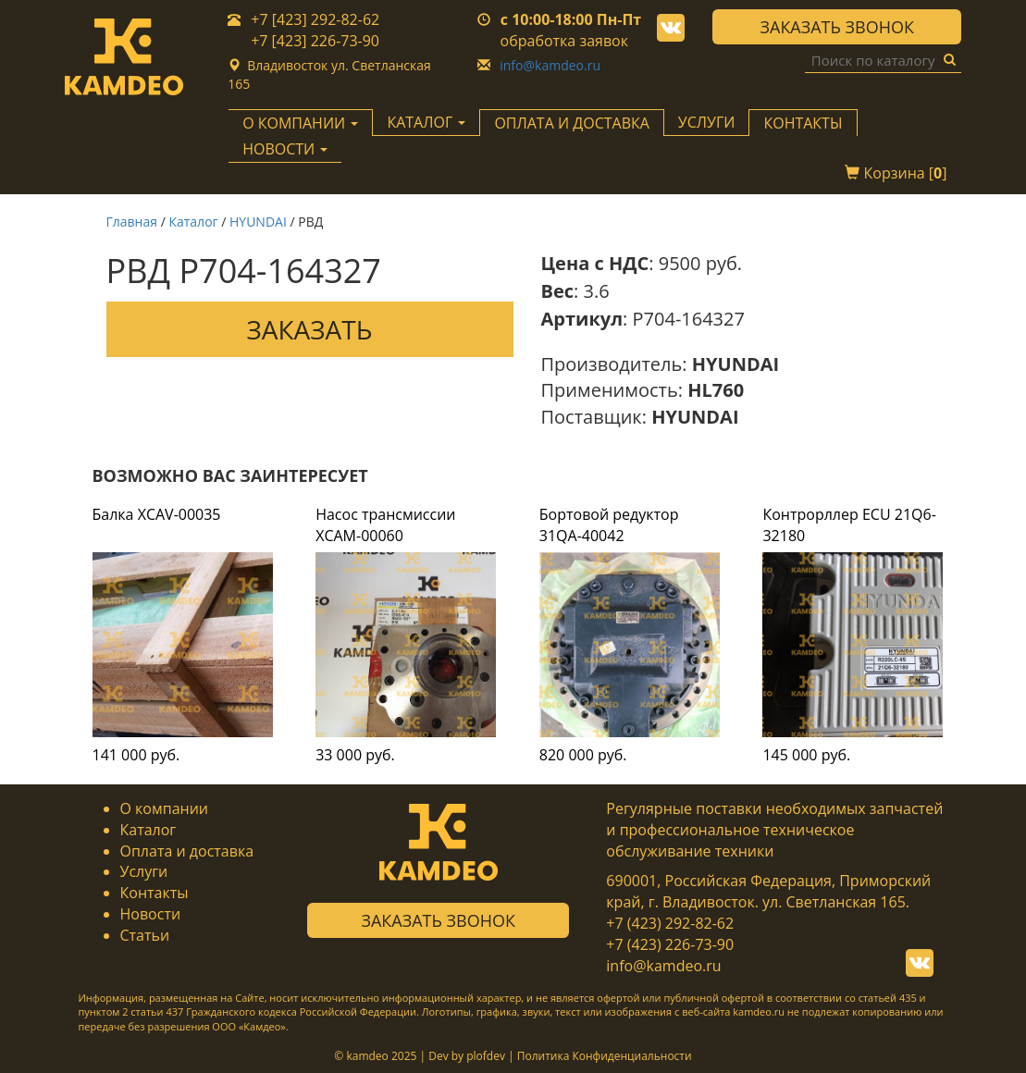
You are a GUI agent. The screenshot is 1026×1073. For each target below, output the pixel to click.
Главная (132, 221)
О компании (164, 808)
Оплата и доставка (571, 123)
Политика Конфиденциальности (604, 1056)
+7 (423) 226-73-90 (670, 944)
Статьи (145, 935)
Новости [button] (285, 149)
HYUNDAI (258, 221)
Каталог (192, 221)
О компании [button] (300, 123)
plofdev (485, 1056)
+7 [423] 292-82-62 (315, 19)
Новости (150, 914)
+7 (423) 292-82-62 (670, 923)
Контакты (802, 123)
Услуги (707, 122)
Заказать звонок (837, 27)
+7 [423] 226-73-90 (315, 41)
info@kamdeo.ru (550, 65)
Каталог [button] (426, 122)
